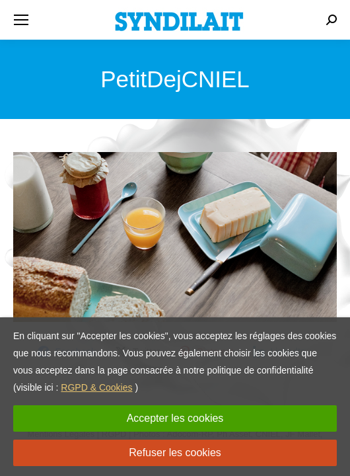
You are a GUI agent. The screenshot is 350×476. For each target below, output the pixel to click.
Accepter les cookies (175, 418)
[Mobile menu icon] (21, 20)
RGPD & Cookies (96, 387)
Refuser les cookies (175, 452)
